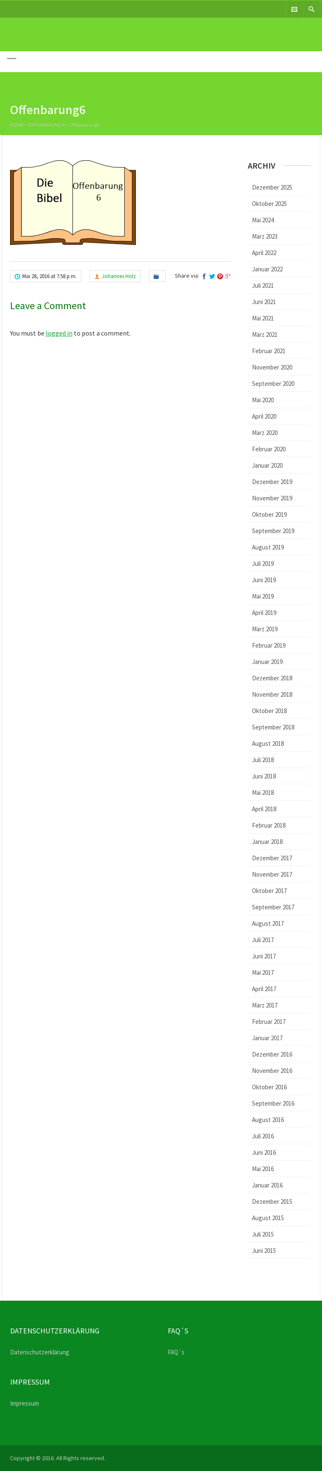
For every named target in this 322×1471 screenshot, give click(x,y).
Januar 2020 (267, 465)
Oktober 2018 (269, 711)
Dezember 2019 (272, 482)
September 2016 (273, 1103)
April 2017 (264, 989)
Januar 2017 (267, 1038)
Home (16, 125)
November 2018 (272, 694)
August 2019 (268, 547)
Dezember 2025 (272, 187)
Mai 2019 (263, 596)
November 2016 (272, 1071)
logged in (59, 333)
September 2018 (273, 727)
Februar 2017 (269, 1022)
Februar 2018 (269, 825)
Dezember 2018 (272, 678)
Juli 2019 (263, 564)
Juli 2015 (263, 1234)
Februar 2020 (269, 449)
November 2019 (272, 498)
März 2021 (265, 334)
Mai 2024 (263, 220)
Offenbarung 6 (46, 125)
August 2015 (268, 1218)
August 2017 (268, 923)
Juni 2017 (264, 956)
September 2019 (273, 531)
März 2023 (265, 236)
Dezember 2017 (272, 858)
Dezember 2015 (272, 1201)
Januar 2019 (267, 662)
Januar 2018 (267, 842)
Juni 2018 (264, 776)
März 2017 (265, 1005)
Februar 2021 (269, 351)
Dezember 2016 (272, 1054)
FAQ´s (176, 1352)
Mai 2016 (263, 1169)
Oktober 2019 (269, 514)
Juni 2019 (264, 580)
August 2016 (268, 1120)
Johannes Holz (119, 276)
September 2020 (273, 384)
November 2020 (272, 367)
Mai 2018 (263, 793)
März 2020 (265, 433)
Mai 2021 (263, 318)
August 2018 (268, 743)
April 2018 (264, 809)
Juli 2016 (263, 1136)
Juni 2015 (264, 1251)
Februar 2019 (269, 645)
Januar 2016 (267, 1185)
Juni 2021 (264, 302)
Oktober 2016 (269, 1087)
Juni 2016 (264, 1152)
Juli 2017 (263, 940)
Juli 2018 (263, 760)
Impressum (24, 1403)
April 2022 (264, 253)
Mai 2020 (263, 400)
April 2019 (264, 613)
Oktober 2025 (269, 204)
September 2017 (273, 907)
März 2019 (265, 629)
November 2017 (272, 874)
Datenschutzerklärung (39, 1352)
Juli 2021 (263, 285)
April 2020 (264, 416)
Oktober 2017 (269, 891)
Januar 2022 (267, 269)
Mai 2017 (263, 972)
